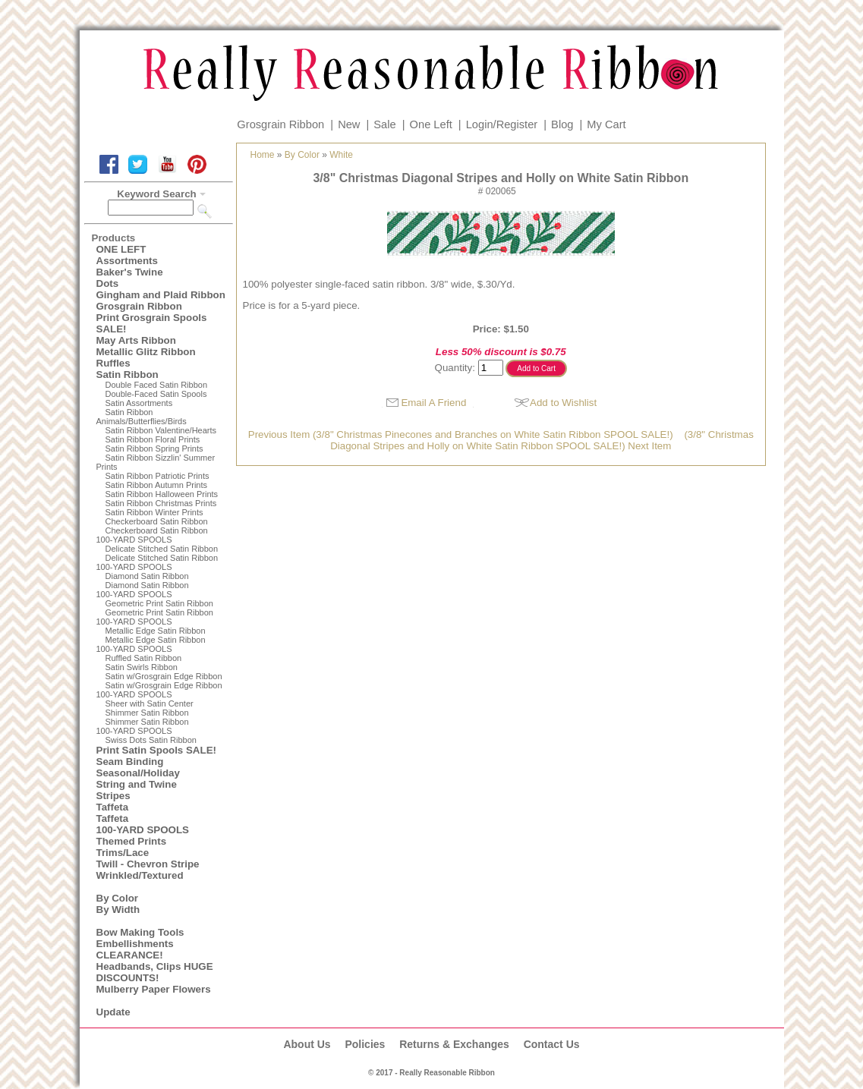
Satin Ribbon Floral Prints (153, 439)
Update (113, 1012)
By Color (117, 898)
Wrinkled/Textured (140, 875)
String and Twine (136, 784)
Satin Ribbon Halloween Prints (162, 494)
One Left (431, 124)
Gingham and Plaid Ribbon (160, 295)
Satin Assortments (139, 403)
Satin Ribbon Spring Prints (154, 448)
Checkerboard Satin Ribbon (157, 521)
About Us (306, 1044)
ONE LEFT (121, 249)
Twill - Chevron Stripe (148, 864)
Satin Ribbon (127, 374)
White (341, 155)
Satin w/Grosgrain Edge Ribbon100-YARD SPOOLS (159, 690)
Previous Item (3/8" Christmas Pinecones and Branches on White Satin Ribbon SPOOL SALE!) (460, 434)
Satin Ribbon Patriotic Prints (157, 475)
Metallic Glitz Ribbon (146, 351)
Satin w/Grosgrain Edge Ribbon (164, 676)
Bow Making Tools (140, 932)
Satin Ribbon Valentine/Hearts (161, 430)
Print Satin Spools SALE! (156, 750)
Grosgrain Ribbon (280, 124)
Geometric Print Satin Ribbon (159, 603)
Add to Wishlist (563, 402)
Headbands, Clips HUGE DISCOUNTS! (154, 972)
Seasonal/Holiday (138, 773)
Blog (562, 124)
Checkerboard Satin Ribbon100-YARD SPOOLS (152, 535)
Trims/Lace (123, 852)
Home (262, 155)
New (349, 124)
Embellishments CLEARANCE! (135, 949)
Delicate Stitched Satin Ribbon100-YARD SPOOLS (157, 562)
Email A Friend (433, 402)
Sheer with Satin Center (150, 703)
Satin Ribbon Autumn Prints (157, 484)
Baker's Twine (129, 272)
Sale (384, 124)
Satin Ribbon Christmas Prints (161, 503)
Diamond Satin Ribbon (147, 576)
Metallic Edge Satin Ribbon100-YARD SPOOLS (151, 644)
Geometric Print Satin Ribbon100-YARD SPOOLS (154, 617)
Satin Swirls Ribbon (142, 667)
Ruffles (113, 363)
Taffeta (112, 807)
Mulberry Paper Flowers (153, 989)
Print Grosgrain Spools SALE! (151, 323)
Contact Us (552, 1044)
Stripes (113, 795)
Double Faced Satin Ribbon (157, 384)
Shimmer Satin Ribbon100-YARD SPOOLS (142, 726)
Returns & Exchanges (454, 1044)
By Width (118, 909)
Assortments (127, 260)
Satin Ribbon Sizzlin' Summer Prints (156, 462)
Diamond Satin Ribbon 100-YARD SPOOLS (142, 590)
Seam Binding (130, 761)
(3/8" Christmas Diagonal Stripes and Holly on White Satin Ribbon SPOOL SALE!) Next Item (542, 440)
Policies (365, 1044)
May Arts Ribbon (136, 340)
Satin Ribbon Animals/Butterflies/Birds (141, 417)
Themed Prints (131, 841)
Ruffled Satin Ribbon (144, 658)
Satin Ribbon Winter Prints (154, 512)
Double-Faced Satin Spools (156, 393)
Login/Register (502, 124)
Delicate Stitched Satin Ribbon (162, 548)
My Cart (606, 124)
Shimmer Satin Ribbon (147, 712)
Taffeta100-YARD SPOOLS (142, 824)
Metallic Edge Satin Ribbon (156, 630)
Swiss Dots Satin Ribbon (151, 739)
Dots (107, 283)
